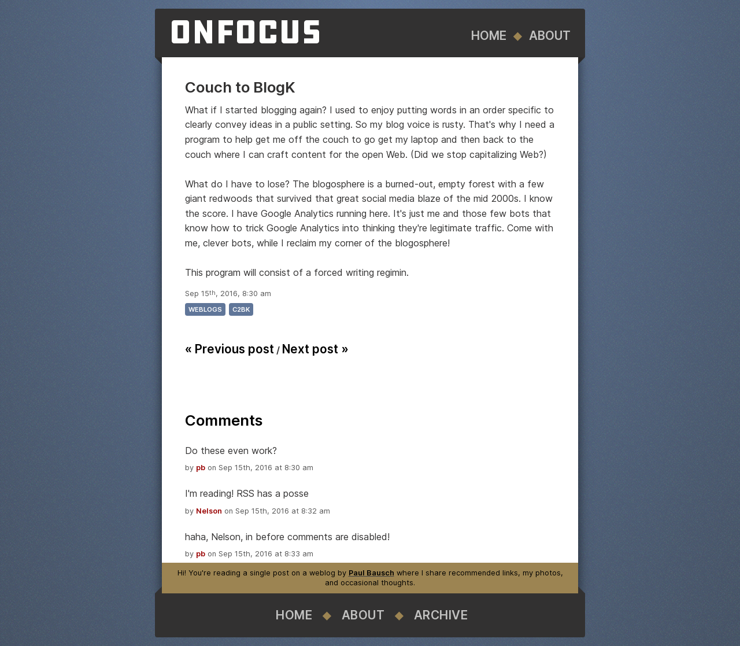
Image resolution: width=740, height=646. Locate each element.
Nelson (209, 511)
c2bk (241, 309)
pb (200, 467)
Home (488, 35)
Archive (441, 615)
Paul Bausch (371, 573)
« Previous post (229, 349)
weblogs (205, 309)
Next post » (315, 349)
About (550, 35)
